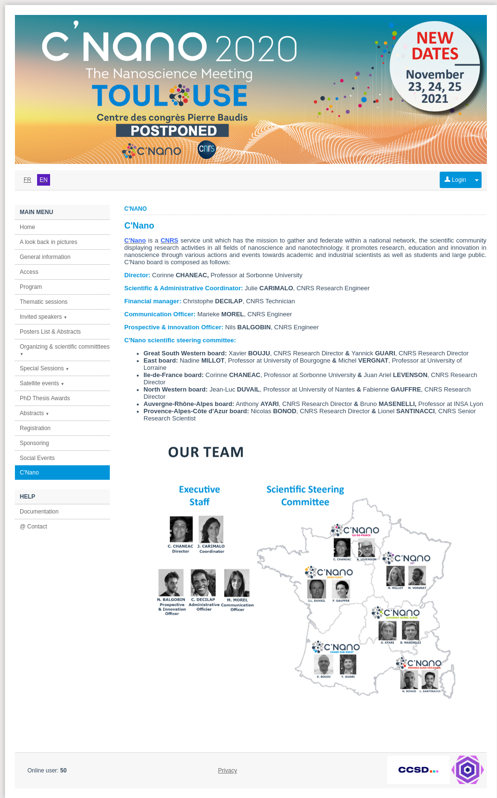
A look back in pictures (48, 242)
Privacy (227, 770)
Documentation (39, 511)
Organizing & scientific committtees (65, 349)
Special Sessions (44, 368)
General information (45, 257)
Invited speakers (43, 316)
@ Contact (33, 526)
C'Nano (29, 472)
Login (455, 179)
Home (27, 227)
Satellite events (42, 383)
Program (31, 287)
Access (29, 272)
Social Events (37, 458)
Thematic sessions (43, 301)
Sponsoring (34, 443)
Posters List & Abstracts (50, 331)
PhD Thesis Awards (45, 398)
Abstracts (34, 413)
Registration (35, 428)
